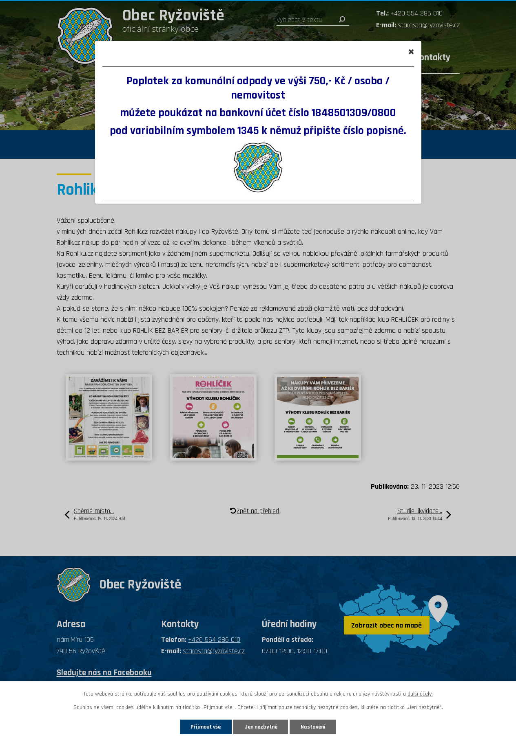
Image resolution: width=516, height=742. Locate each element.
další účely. (420, 694)
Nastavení (315, 726)
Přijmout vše (204, 726)
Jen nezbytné (261, 726)
